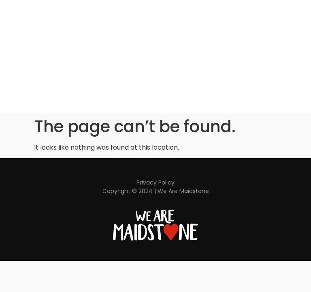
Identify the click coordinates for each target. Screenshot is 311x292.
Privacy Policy (155, 182)
